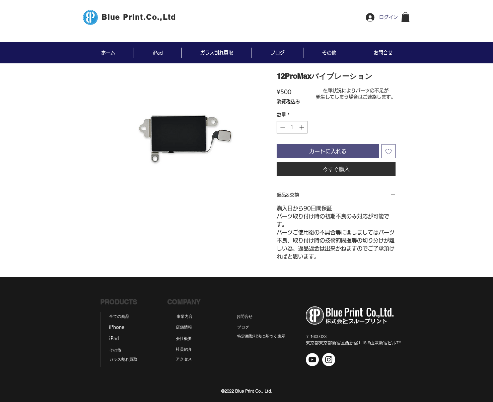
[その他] (115, 350)
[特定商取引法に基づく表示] (261, 336)
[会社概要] (183, 338)
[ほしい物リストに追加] (388, 151)
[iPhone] (116, 327)
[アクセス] (183, 359)
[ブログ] (243, 327)
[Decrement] (282, 127)
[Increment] (302, 127)
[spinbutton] (292, 127)
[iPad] (114, 338)
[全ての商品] (119, 316)
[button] (405, 17)
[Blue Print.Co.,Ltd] (139, 17)
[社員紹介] (183, 349)
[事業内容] (184, 316)
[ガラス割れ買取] (123, 359)
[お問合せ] (244, 316)
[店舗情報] (183, 327)
